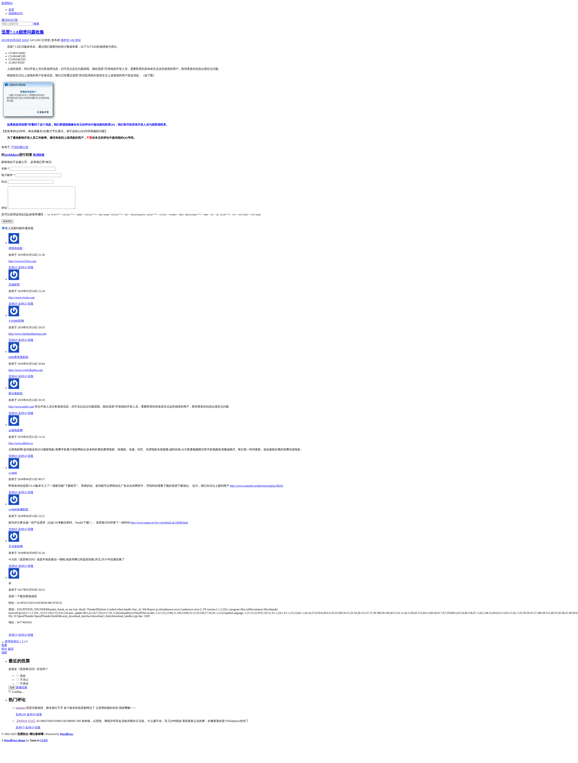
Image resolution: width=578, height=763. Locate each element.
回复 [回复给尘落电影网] (30, 460)
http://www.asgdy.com (21, 410)
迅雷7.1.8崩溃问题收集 (22, 32)
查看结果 (21, 691)
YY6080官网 (16, 325)
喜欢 (23, 680)
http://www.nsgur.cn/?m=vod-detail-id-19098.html (159, 526)
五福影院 (14, 288)
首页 (11, 9)
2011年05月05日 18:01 (14, 40)
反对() (22, 271)
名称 (5, 168)
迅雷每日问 (15, 13)
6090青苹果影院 (18, 361)
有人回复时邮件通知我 (19, 232)
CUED (43, 744)
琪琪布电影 (15, 252)
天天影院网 (15, 550)
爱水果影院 (15, 397)
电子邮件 (8, 175)
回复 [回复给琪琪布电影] (30, 271)
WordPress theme (15, 744)
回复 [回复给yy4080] (30, 496)
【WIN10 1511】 (26, 725)
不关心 (24, 683)
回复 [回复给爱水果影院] (30, 417)
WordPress (66, 738)
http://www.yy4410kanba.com (25, 374)
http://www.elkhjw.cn (20, 447)
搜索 (36, 23)
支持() (13, 271)
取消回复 (38, 154)
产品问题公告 (19, 147)
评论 (75, 40)
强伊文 (65, 40)
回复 (39, 718)
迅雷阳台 (7, 3)
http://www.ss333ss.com (22, 265)
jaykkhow (12, 155)
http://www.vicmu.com (21, 301)
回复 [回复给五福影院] (30, 307)
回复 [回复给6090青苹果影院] (30, 380)
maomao (20, 712)
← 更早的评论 (10, 645)
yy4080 (12, 477)
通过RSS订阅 (9, 19)
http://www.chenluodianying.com (27, 338)
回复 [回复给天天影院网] (30, 570)
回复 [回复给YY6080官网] (30, 344)
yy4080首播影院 (18, 513)
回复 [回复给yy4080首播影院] (30, 533)
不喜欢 (24, 687)
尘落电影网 (15, 434)
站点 (4, 181)
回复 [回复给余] (30, 639)
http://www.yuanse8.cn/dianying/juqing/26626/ (256, 489)
